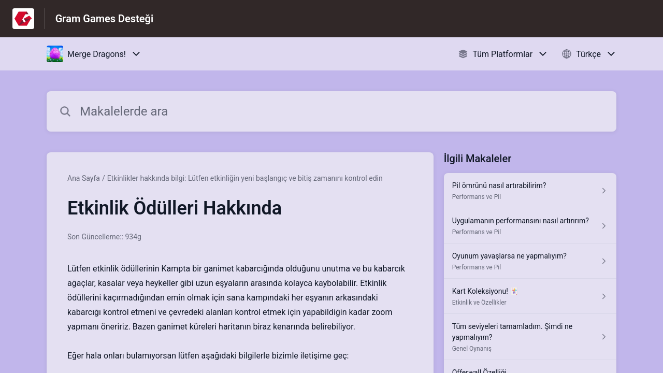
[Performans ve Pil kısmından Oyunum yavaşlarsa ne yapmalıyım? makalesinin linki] (530, 261)
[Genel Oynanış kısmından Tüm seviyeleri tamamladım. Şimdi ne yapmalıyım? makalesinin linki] (530, 337)
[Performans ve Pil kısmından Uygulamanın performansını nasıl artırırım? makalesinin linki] (530, 225)
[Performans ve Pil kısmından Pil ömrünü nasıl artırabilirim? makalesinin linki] (530, 190)
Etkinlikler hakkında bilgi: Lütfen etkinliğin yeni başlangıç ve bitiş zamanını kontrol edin (245, 178)
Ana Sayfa (83, 178)
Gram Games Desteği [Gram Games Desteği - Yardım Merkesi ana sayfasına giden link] (104, 18)
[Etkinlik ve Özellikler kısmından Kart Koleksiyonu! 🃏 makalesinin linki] (530, 296)
